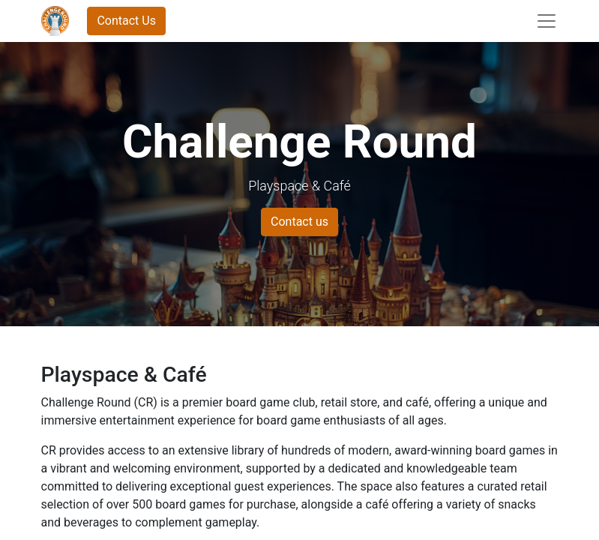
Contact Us (126, 21)
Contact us (299, 221)
